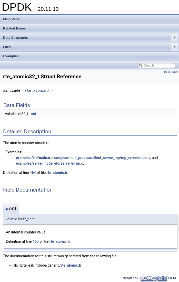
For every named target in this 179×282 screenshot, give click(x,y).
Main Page (11, 19)
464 (33, 173)
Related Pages (14, 28)
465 (36, 241)
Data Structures (90, 37)
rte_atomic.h (38, 90)
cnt (33, 114)
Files (90, 47)
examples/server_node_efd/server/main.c (49, 163)
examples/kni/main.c (33, 158)
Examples (11, 56)
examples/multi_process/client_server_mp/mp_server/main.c (101, 158)
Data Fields (171, 71)
